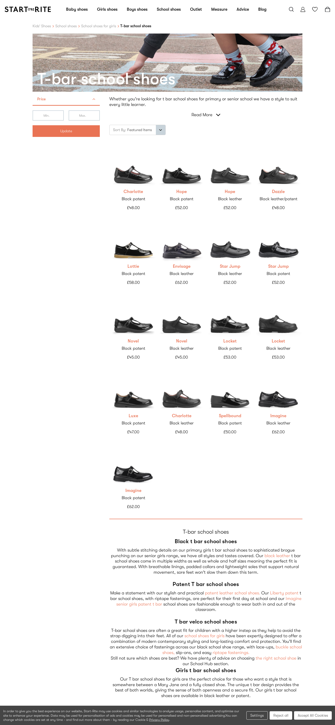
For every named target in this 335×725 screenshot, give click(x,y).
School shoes (169, 9)
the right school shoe (276, 658)
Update (66, 131)
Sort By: (119, 130)
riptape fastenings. (231, 652)
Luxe (133, 415)
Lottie (133, 266)
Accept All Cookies (313, 715)
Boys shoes (137, 9)
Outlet (196, 9)
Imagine (278, 415)
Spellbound (230, 415)
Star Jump (230, 266)
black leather (277, 555)
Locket (230, 341)
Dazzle (278, 191)
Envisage (182, 266)
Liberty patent (284, 593)
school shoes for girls (204, 635)
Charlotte (133, 191)
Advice (243, 9)
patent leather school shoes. (232, 593)
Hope (181, 191)
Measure (219, 9)
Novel (133, 341)
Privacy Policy (159, 720)
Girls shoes (107, 9)
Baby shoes (77, 9)
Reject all (280, 715)
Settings (257, 715)
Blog (262, 9)
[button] (66, 100)
